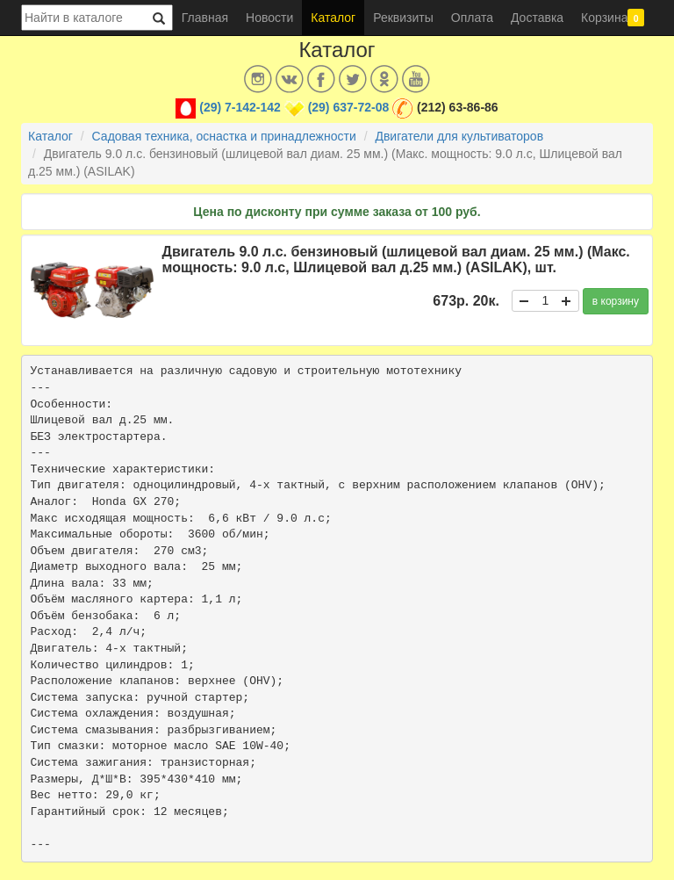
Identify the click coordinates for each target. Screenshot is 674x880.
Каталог (333, 18)
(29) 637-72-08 (349, 107)
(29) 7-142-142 (240, 107)
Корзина (612, 17)
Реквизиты (403, 18)
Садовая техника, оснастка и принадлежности (224, 136)
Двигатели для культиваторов (459, 136)
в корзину (615, 301)
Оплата (472, 18)
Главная (205, 18)
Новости (269, 18)
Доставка (537, 18)
